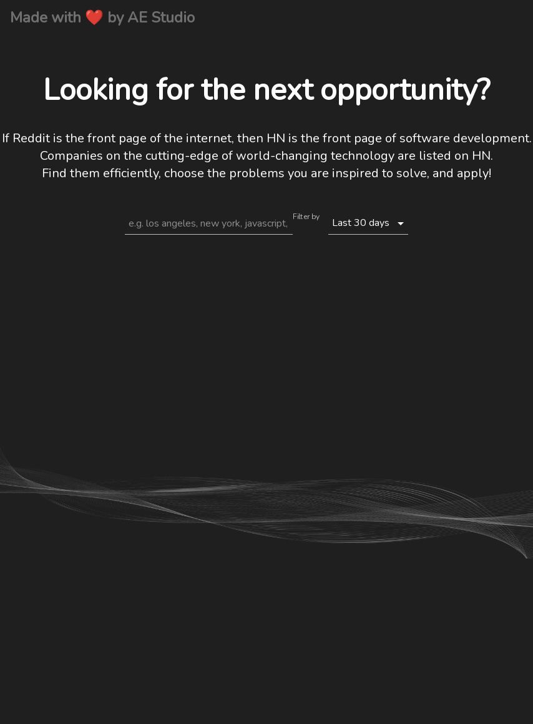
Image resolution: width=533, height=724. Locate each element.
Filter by (306, 217)
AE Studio (161, 17)
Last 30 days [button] (360, 223)
